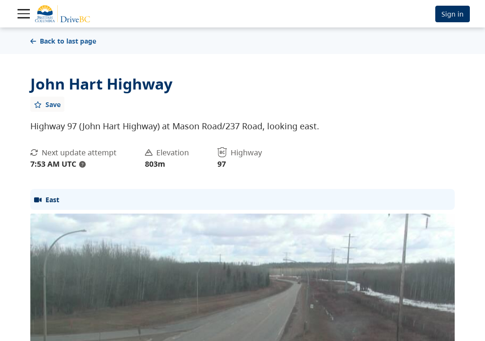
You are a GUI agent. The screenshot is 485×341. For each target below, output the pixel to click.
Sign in (452, 13)
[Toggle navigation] (23, 13)
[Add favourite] (47, 104)
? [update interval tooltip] (82, 164)
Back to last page (63, 40)
